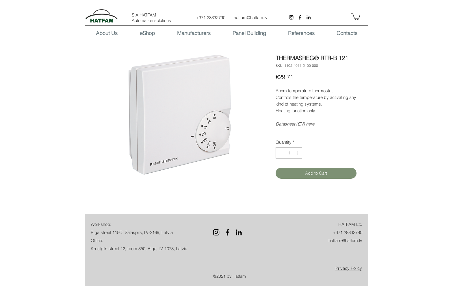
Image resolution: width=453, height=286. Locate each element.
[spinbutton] (289, 152)
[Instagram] (291, 17)
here (310, 124)
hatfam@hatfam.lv (251, 17)
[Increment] (298, 152)
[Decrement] (280, 152)
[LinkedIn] (308, 17)
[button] (355, 16)
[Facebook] (300, 17)
